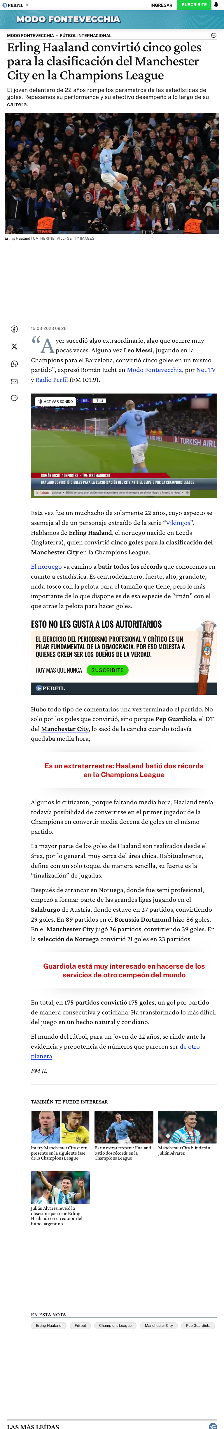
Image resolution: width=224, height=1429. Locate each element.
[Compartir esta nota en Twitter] (14, 346)
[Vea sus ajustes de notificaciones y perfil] (216, 4)
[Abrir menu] (6, 19)
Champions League (115, 1325)
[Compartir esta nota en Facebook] (14, 329)
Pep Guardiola (198, 1325)
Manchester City (159, 1325)
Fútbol (80, 1325)
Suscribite (194, 4)
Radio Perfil (52, 379)
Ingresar (161, 5)
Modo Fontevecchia (154, 369)
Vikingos (178, 522)
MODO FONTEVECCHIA (30, 35)
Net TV (206, 369)
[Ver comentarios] (212, 37)
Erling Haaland (49, 1325)
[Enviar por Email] (14, 381)
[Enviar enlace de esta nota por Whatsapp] (14, 364)
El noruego (46, 566)
